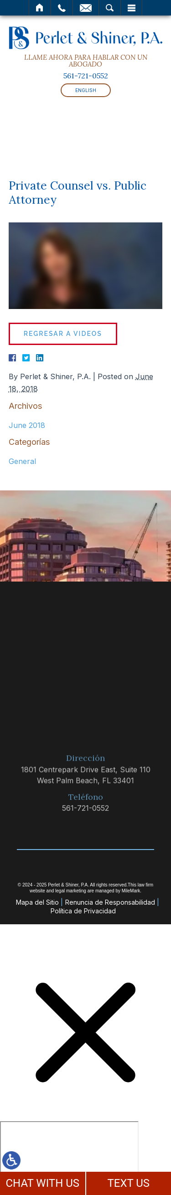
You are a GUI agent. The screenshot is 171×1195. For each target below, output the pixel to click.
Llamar (62, 7)
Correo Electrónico (85, 7)
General (22, 461)
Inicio (40, 7)
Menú (131, 7)
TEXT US (128, 1183)
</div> (69, 1156)
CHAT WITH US (42, 1183)
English (85, 90)
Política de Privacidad (83, 911)
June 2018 (27, 425)
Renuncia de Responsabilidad (110, 902)
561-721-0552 (85, 75)
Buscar (109, 7)
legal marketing (70, 890)
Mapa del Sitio (37, 902)
